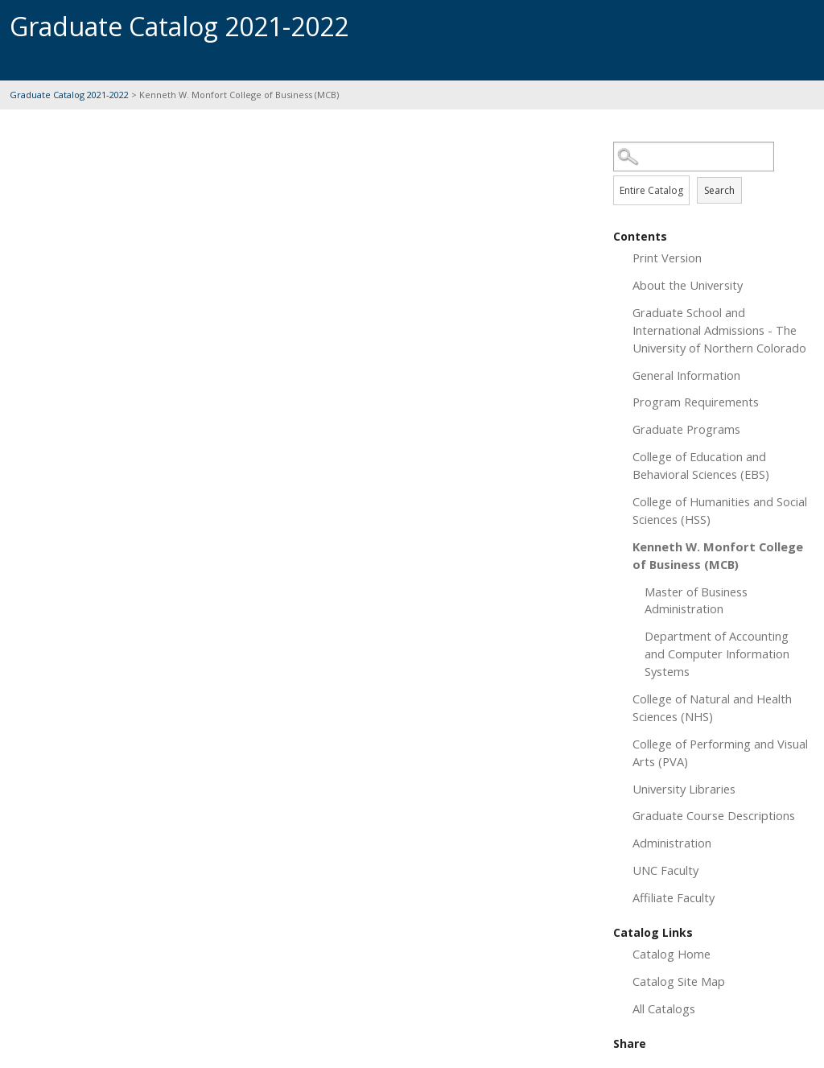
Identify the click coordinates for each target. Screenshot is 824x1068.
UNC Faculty (665, 870)
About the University (687, 285)
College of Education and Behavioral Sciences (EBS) (700, 465)
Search (719, 190)
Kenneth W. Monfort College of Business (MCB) (717, 555)
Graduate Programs (686, 429)
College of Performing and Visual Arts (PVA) (720, 752)
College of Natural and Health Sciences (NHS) (712, 707)
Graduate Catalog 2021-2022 (69, 95)
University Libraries (683, 789)
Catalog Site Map (678, 981)
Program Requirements (695, 402)
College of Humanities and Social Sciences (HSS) (719, 510)
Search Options (713, 171)
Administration (671, 843)
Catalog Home (671, 954)
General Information (686, 375)
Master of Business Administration (696, 600)
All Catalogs (663, 1008)
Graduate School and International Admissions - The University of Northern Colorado (719, 330)
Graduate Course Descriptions (713, 815)
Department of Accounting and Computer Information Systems (717, 653)
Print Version (667, 257)
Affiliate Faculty (673, 897)
